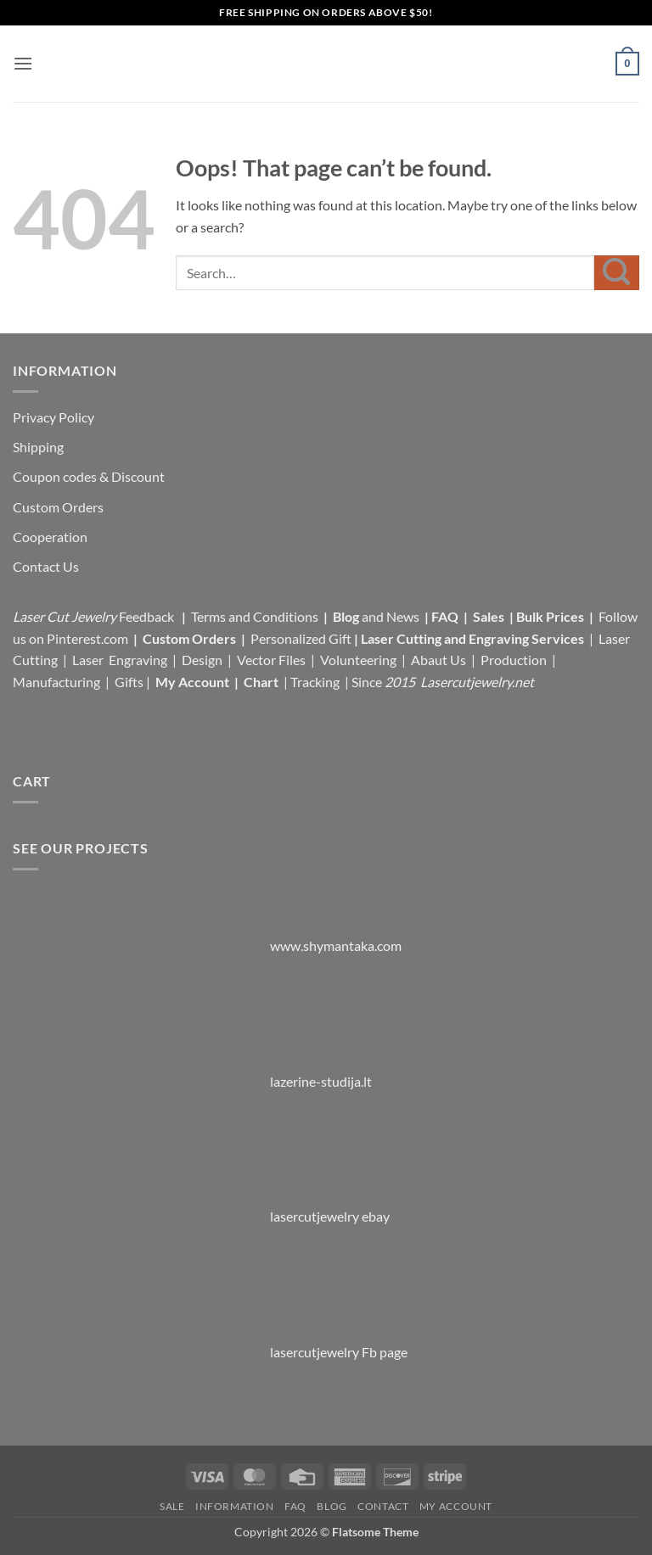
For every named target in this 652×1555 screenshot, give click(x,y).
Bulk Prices (550, 616)
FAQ (446, 616)
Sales (490, 616)
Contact (382, 1506)
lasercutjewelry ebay (330, 1216)
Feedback (148, 616)
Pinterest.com (87, 638)
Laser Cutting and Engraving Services (472, 638)
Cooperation (50, 537)
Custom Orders (58, 507)
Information (234, 1506)
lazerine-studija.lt (321, 1081)
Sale (172, 1506)
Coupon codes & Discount (90, 476)
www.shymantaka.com (336, 945)
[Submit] (616, 272)
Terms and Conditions (254, 616)
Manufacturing (56, 682)
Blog (347, 616)
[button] (23, 63)
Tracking (316, 682)
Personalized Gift (300, 638)
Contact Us (46, 566)
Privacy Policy (53, 417)
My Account (192, 682)
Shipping (38, 447)
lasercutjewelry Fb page (339, 1352)
